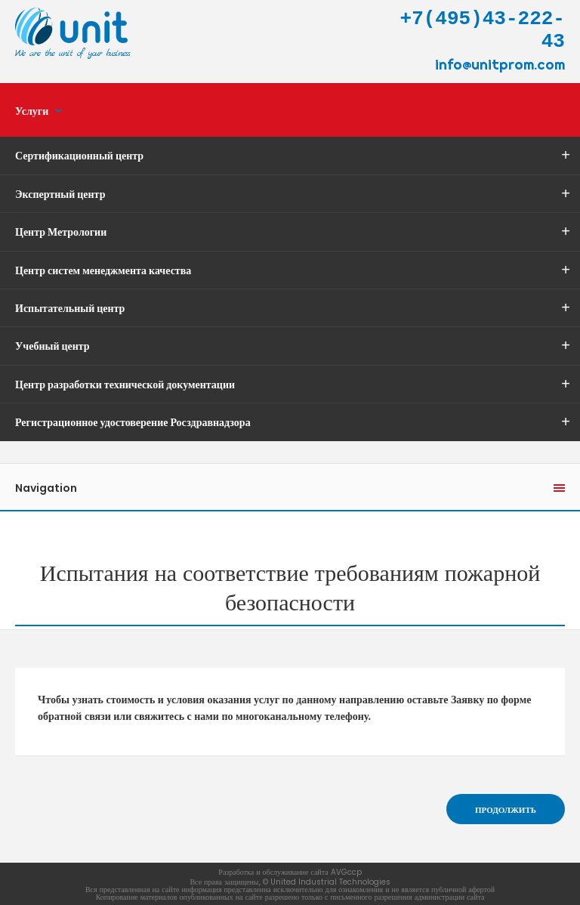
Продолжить (505, 810)
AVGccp (346, 872)
